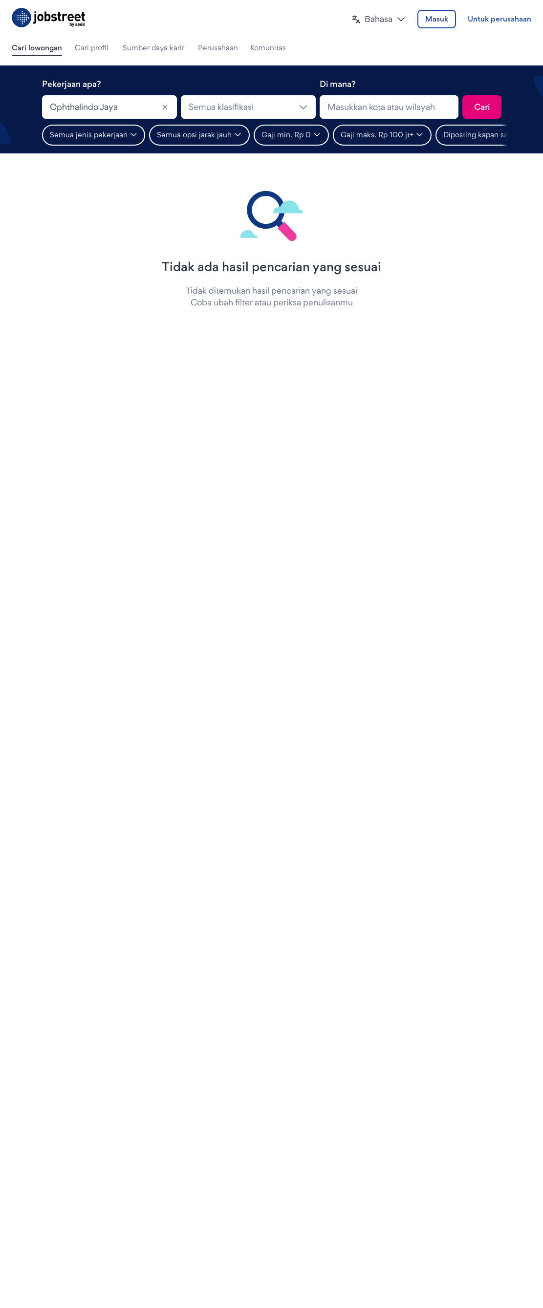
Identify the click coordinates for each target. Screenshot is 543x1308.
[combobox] (109, 107)
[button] (378, 19)
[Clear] (165, 107)
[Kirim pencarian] (481, 107)
